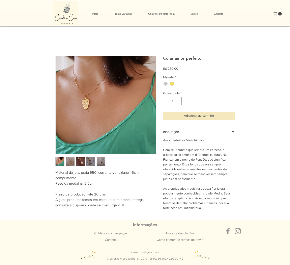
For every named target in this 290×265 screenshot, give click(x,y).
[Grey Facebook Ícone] (228, 231)
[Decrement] (166, 101)
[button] (277, 14)
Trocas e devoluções (180, 233)
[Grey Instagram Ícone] (238, 231)
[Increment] (178, 101)
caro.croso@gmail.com (145, 252)
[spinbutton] (172, 101)
